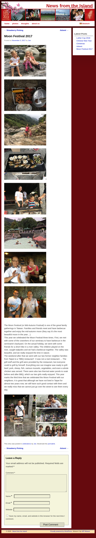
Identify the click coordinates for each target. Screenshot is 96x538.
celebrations (26, 444)
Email (9, 506)
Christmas (80, 44)
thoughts (25, 24)
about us (36, 24)
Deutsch (84, 24)
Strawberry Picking (13, 30)
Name (9, 500)
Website (9, 513)
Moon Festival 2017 (84, 49)
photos (15, 24)
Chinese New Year (84, 41)
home (6, 24)
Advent (64, 30)
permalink (51, 444)
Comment (11, 473)
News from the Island (69, 5)
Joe (29, 40)
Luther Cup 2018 (83, 38)
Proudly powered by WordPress (61, 534)
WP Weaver (86, 534)
